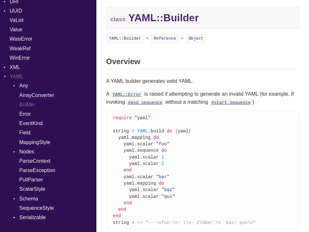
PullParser (31, 179)
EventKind (31, 123)
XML (15, 67)
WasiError (21, 39)
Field (25, 132)
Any (23, 85)
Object (196, 38)
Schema (28, 198)
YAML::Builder (125, 38)
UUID (16, 11)
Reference (165, 38)
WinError (20, 58)
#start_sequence (231, 102)
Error (25, 114)
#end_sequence (145, 102)
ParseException (37, 170)
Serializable (32, 217)
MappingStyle (34, 142)
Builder (27, 104)
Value (16, 29)
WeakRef (20, 48)
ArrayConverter (36, 95)
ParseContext (34, 161)
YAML (16, 76)
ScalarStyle (32, 189)
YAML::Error (126, 94)
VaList (16, 20)
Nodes (26, 151)
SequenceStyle (36, 208)
